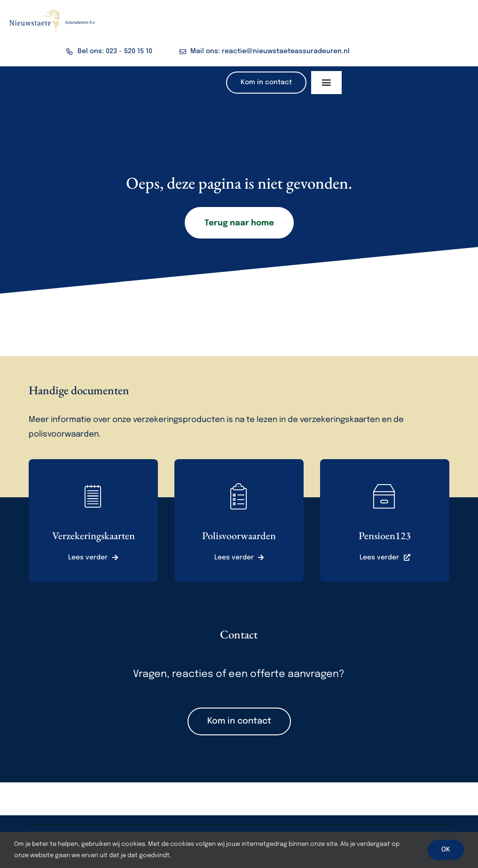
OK (445, 849)
